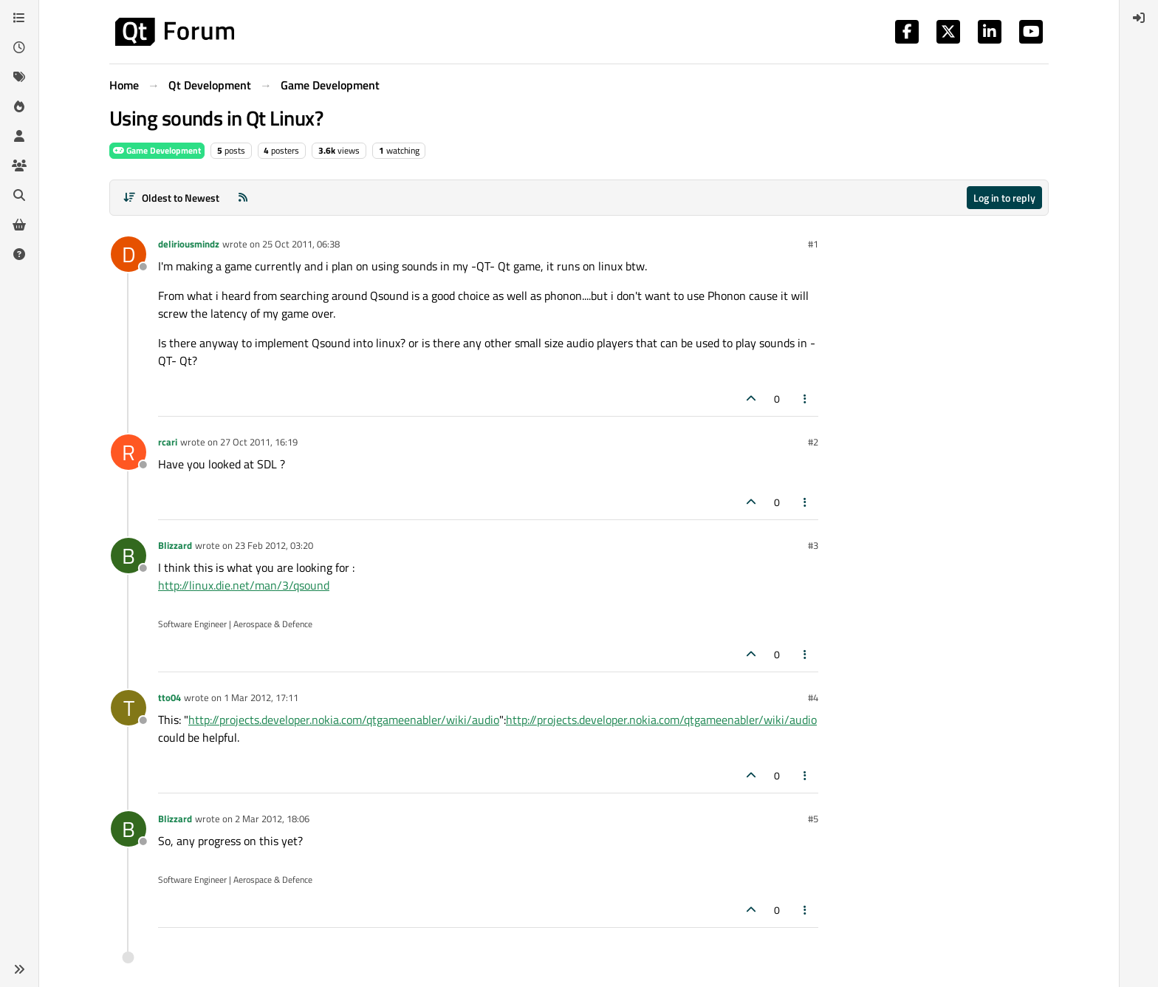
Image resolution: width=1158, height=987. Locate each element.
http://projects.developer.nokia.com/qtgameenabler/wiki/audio (343, 719)
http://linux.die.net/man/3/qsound (243, 585)
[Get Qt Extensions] (19, 224)
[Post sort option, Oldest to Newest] (171, 197)
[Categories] (19, 18)
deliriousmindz (188, 243)
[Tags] (19, 77)
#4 (813, 697)
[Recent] (19, 47)
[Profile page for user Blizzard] (128, 555)
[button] (19, 969)
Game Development (157, 150)
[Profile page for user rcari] (128, 452)
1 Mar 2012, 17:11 (261, 697)
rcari (167, 441)
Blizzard (175, 545)
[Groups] (19, 165)
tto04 (169, 697)
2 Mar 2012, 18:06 (272, 818)
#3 (813, 545)
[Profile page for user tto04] (128, 707)
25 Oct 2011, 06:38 (301, 243)
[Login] (1139, 18)
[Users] (19, 136)
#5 (813, 818)
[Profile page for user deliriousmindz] (128, 254)
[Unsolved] (19, 254)
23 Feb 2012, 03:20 (274, 545)
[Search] (19, 195)
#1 (813, 243)
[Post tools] (805, 398)
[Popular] (19, 106)
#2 (813, 441)
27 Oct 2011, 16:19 (259, 441)
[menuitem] (1139, 18)
